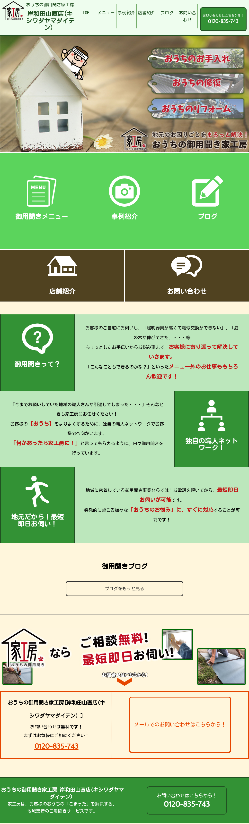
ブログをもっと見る (124, 588)
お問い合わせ (187, 16)
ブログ (167, 12)
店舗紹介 (146, 12)
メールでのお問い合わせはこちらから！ (180, 724)
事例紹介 (126, 12)
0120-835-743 (56, 746)
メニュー (106, 12)
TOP (85, 12)
